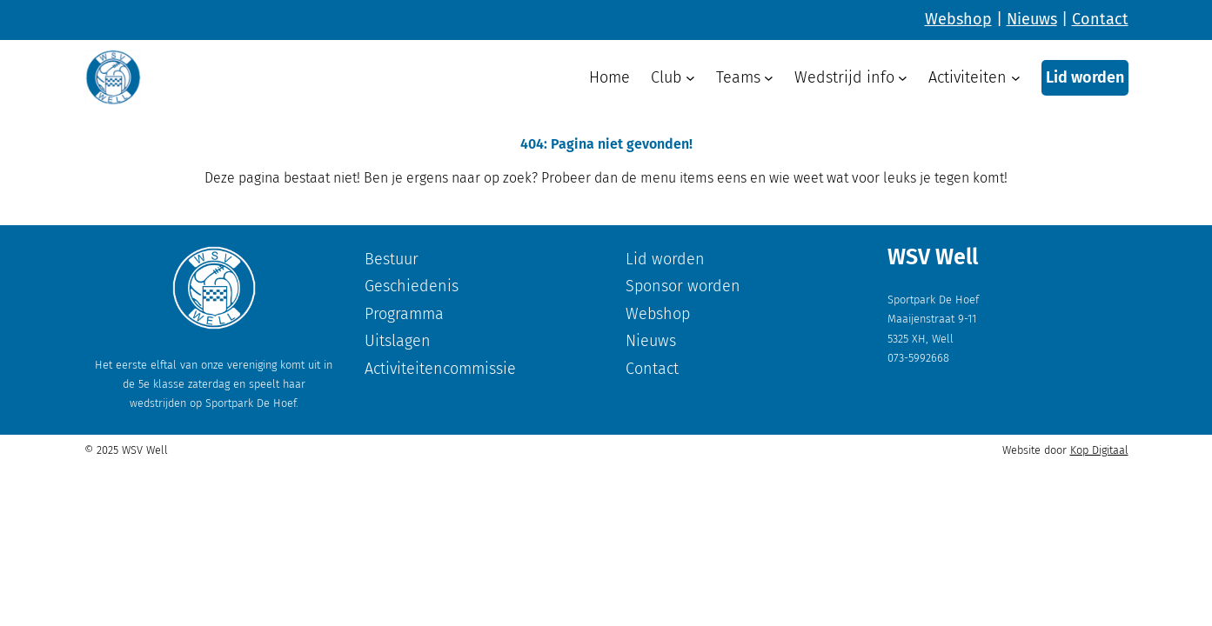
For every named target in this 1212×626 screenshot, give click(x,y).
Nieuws (1032, 19)
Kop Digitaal (1099, 449)
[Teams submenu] (768, 78)
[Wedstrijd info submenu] (902, 78)
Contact (1100, 19)
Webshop (958, 19)
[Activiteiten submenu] (1016, 78)
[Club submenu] (690, 78)
